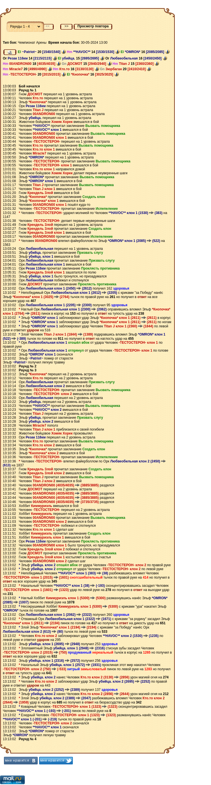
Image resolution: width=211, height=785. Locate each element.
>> (66, 26)
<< (48, 26)
